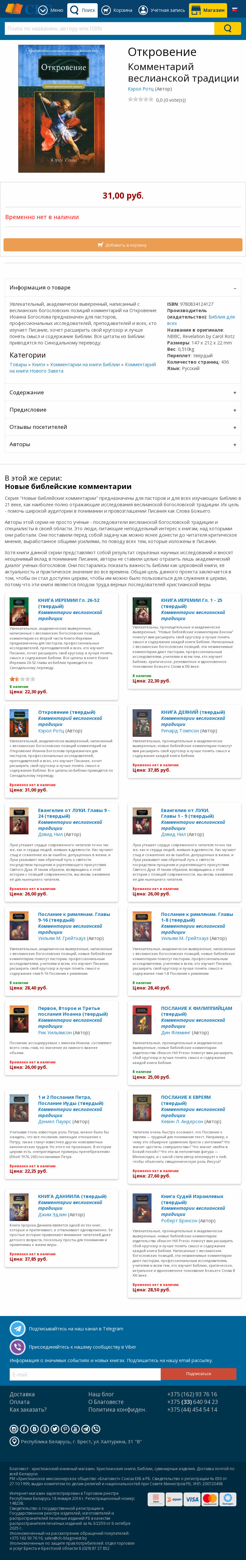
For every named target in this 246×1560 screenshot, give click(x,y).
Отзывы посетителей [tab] (38, 426)
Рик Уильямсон (55, 1032)
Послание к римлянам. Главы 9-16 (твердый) (74, 923)
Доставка (22, 1394)
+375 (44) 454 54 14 (192, 1409)
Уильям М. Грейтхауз (62, 938)
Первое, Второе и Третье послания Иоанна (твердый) (73, 1017)
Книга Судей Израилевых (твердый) (193, 1205)
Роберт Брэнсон (179, 1220)
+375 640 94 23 (192, 1402)
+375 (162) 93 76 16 (192, 1394)
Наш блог (101, 1394)
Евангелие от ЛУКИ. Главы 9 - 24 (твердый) (74, 819)
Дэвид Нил (50, 834)
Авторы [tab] (20, 444)
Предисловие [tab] (28, 409)
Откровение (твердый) (70, 718)
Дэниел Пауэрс (54, 1121)
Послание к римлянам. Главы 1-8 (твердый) (197, 923)
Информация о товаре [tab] (40, 287)
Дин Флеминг (176, 1032)
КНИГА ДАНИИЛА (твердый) (72, 1202)
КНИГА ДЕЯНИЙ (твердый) (193, 718)
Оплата (20, 1402)
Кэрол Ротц (141, 89)
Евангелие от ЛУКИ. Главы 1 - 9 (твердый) (193, 819)
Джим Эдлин (52, 1214)
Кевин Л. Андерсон (182, 1121)
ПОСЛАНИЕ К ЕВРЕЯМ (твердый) (193, 1106)
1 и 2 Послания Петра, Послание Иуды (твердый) (70, 1106)
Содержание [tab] (27, 392)
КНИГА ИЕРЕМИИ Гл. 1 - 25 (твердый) (193, 609)
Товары (18, 364)
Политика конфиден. (117, 1409)
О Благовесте (106, 1402)
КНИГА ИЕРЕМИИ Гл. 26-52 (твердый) (70, 609)
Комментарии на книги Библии (85, 364)
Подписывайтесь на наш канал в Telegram (76, 1329)
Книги (38, 364)
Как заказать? (28, 1409)
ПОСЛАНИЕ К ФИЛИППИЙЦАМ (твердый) (196, 1017)
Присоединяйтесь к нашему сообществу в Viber (82, 1347)
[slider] (140, 99)
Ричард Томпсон (180, 731)
